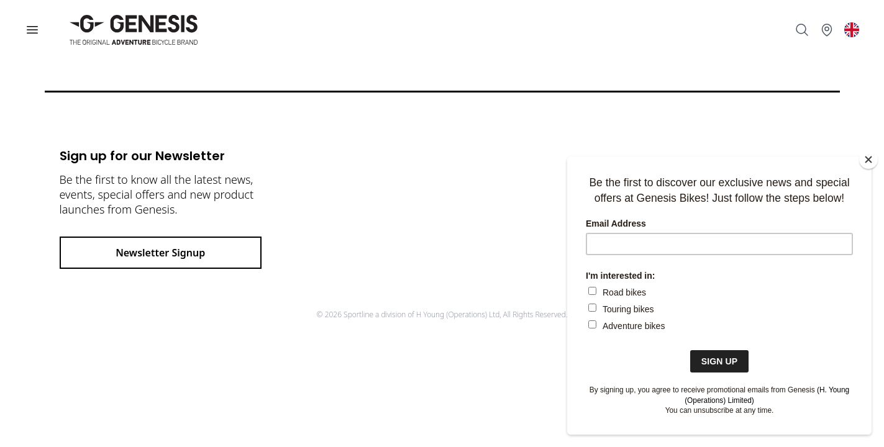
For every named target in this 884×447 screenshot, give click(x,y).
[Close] (868, 159)
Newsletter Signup (160, 253)
